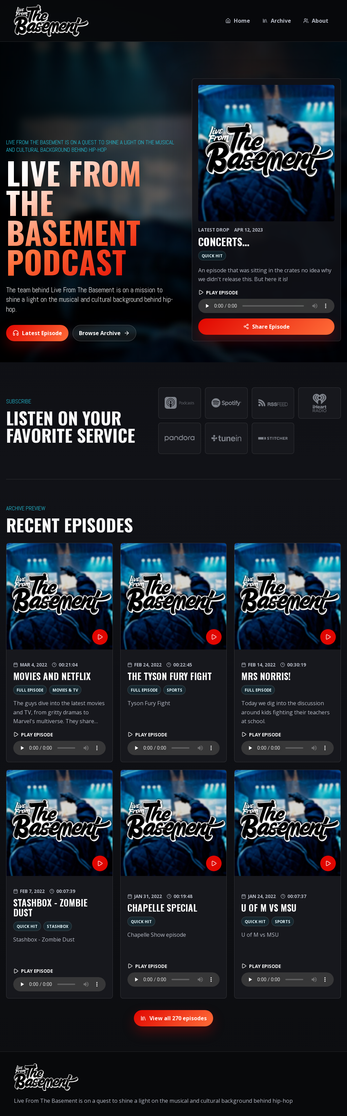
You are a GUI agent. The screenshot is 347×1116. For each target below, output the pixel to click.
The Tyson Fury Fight (169, 676)
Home (237, 20)
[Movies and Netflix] (59, 596)
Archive (276, 20)
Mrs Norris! (266, 676)
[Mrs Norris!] (287, 596)
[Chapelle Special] (174, 823)
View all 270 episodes (173, 1018)
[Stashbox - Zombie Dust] (59, 823)
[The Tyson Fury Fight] (174, 596)
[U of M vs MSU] (287, 823)
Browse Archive (104, 333)
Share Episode (266, 326)
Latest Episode (37, 333)
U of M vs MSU (269, 907)
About (315, 20)
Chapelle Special (162, 907)
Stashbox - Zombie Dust (50, 907)
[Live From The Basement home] (51, 21)
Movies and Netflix (52, 676)
